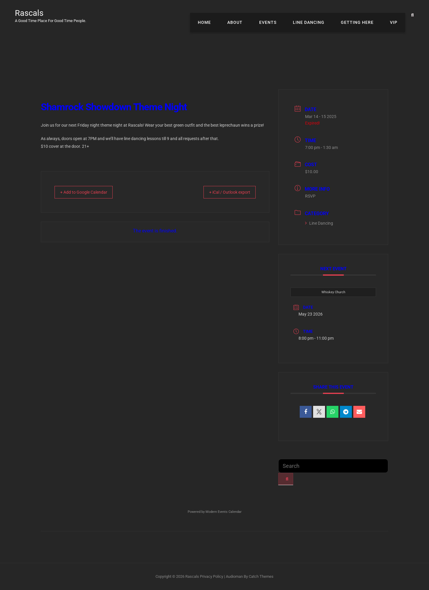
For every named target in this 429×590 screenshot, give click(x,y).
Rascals (32, 12)
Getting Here (362, 15)
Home (222, 15)
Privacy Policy (211, 576)
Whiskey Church (333, 292)
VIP (395, 15)
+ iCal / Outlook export (224, 192)
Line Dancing (317, 15)
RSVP (310, 196)
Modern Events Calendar (224, 512)
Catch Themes (261, 576)
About (250, 15)
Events (279, 15)
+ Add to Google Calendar (88, 192)
